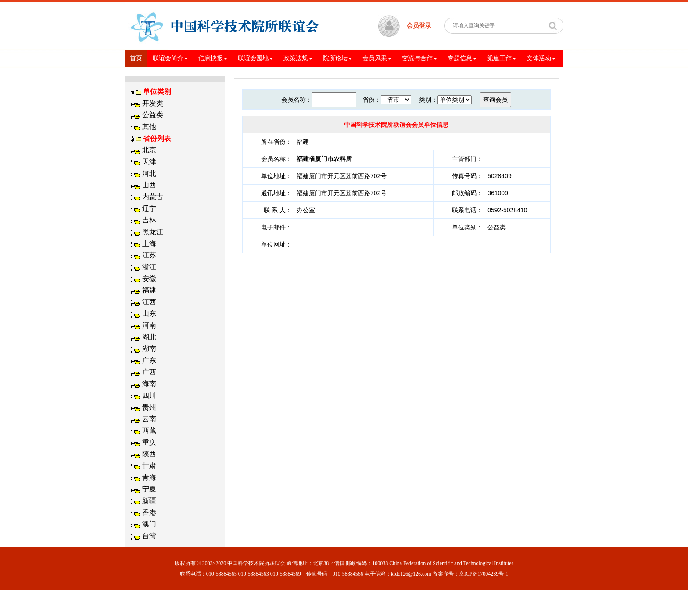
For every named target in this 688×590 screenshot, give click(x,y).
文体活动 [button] (541, 58)
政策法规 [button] (297, 58)
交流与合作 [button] (419, 58)
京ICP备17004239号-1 (484, 574)
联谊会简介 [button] (170, 58)
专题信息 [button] (462, 58)
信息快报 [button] (212, 58)
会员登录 (419, 25)
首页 (138, 57)
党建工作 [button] (501, 58)
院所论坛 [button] (337, 58)
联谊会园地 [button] (255, 58)
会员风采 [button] (376, 58)
